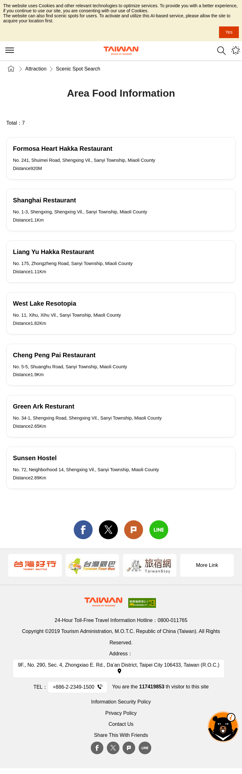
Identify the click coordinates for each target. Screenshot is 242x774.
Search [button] (221, 50)
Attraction (36, 68)
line (158, 529)
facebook (83, 529)
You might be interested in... (235, 50)
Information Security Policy (121, 701)
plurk (129, 748)
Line (145, 748)
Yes (229, 32)
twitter (108, 529)
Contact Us (120, 724)
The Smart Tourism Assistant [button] (223, 727)
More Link (207, 565)
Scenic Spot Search (78, 68)
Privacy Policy (121, 713)
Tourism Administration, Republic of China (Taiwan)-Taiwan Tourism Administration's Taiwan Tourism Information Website (121, 50)
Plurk (133, 529)
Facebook (97, 748)
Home (11, 69)
